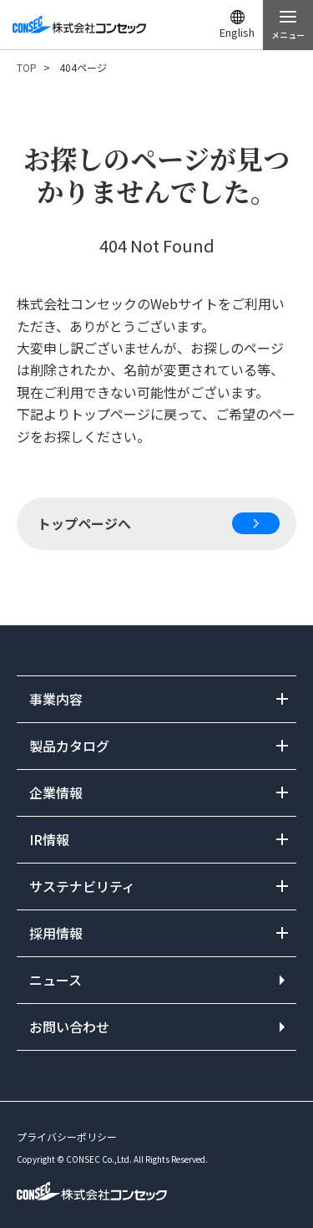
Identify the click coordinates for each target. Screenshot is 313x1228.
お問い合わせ (69, 1027)
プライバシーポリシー (67, 1136)
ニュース (55, 980)
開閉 (156, 699)
